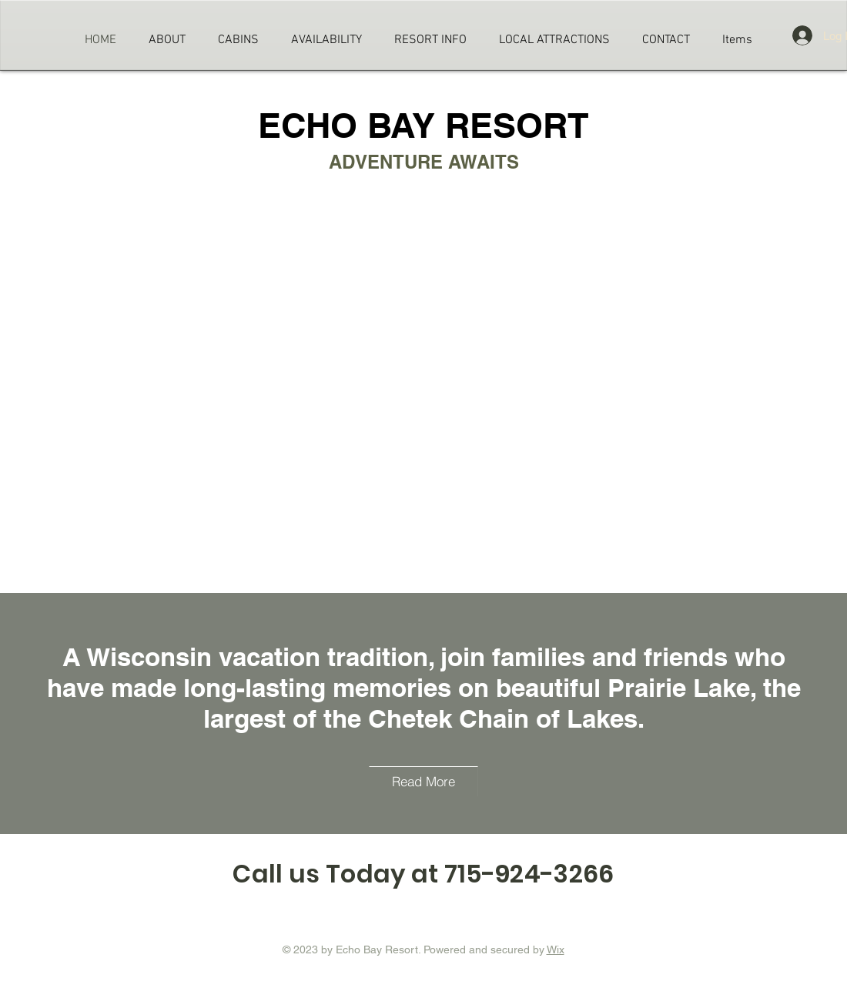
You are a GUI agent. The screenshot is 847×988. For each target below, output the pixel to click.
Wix (555, 949)
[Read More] (423, 781)
